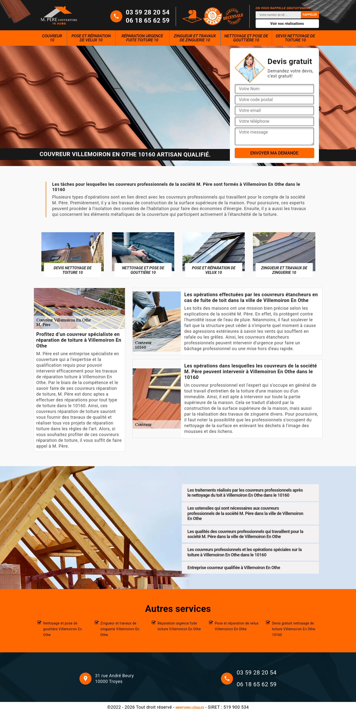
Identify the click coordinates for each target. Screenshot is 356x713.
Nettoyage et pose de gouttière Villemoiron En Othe (62, 629)
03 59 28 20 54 (148, 12)
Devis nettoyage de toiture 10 (295, 37)
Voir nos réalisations (287, 24)
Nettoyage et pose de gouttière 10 (246, 37)
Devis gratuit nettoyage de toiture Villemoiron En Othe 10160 (293, 629)
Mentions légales (190, 707)
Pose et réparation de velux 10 (91, 37)
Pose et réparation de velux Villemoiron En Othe (237, 626)
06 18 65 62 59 (148, 20)
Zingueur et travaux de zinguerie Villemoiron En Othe (119, 629)
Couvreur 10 (52, 37)
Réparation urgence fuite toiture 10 (142, 37)
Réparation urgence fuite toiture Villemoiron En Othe (179, 626)
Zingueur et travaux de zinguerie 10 (195, 37)
